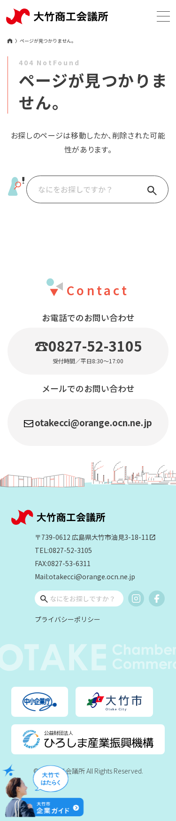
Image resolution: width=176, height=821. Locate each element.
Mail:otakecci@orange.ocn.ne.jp (85, 576)
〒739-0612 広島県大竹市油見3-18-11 (95, 537)
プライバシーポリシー (67, 619)
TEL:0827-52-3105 (63, 550)
